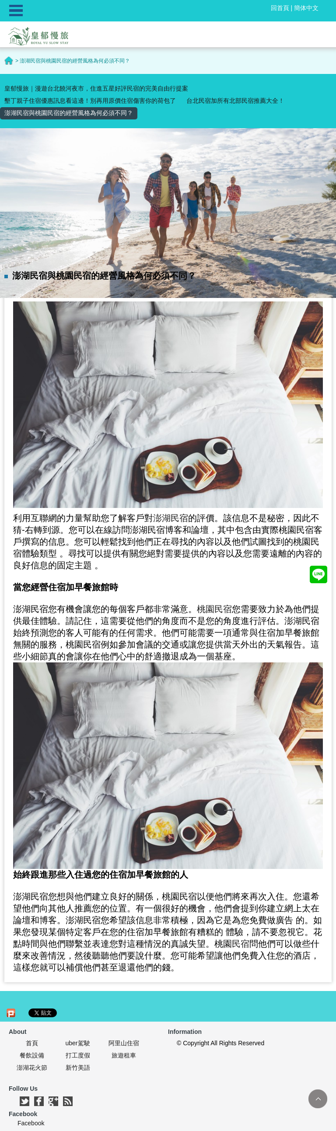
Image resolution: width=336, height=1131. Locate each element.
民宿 (240, 944)
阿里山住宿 (123, 1043)
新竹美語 (78, 1067)
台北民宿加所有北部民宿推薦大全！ (235, 100)
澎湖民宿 (170, 518)
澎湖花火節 (32, 1067)
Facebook (31, 1123)
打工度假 (78, 1055)
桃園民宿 (214, 609)
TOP (317, 1098)
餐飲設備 (32, 1055)
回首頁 (280, 7)
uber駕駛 (77, 1043)
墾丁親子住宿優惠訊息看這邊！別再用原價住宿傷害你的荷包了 (90, 100)
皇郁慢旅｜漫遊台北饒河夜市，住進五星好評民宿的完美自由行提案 (96, 88)
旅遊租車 (124, 1055)
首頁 (32, 1043)
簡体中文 (306, 7)
